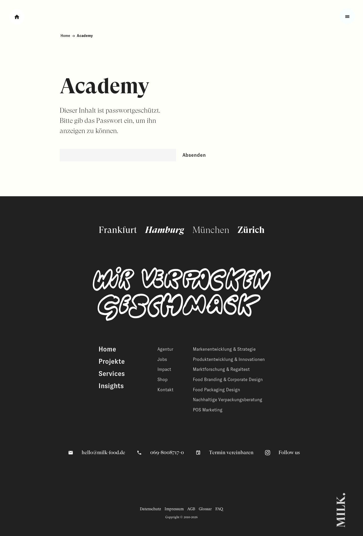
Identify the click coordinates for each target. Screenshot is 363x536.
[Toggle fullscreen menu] (347, 16)
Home (65, 36)
